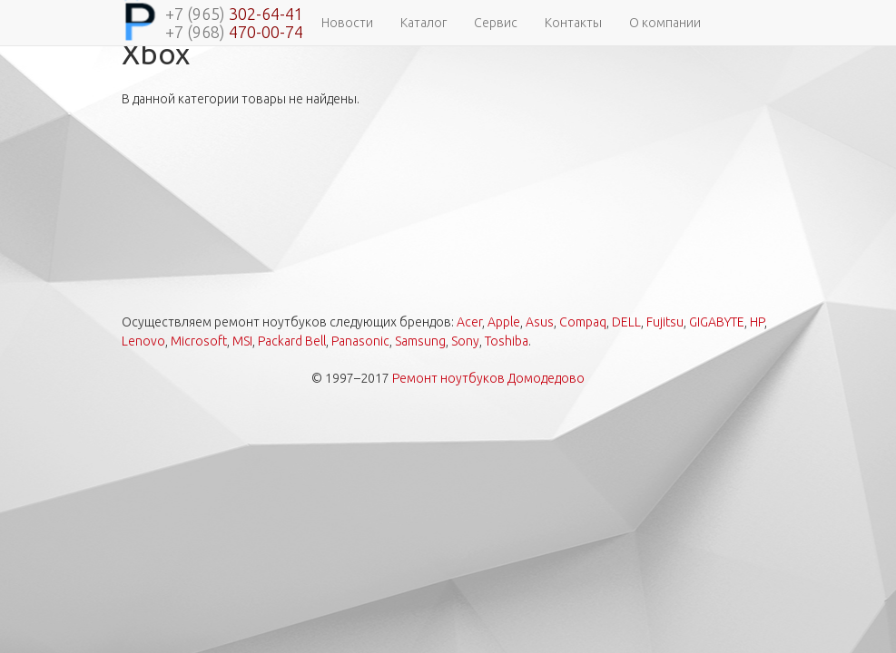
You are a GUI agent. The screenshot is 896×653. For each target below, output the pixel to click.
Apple (503, 322)
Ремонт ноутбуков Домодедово (488, 378)
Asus (540, 322)
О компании (665, 22)
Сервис (495, 22)
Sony (465, 341)
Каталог (423, 22)
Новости (347, 22)
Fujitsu (665, 322)
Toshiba (506, 341)
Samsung (420, 341)
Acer (469, 322)
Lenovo (143, 341)
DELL (626, 322)
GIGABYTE (716, 322)
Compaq (582, 322)
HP (757, 322)
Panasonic (360, 341)
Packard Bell (292, 341)
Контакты (573, 22)
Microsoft (199, 341)
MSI (242, 341)
